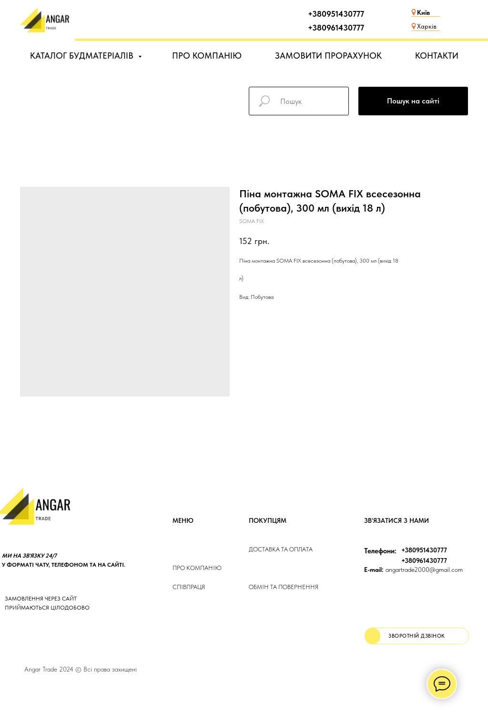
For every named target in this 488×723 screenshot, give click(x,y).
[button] (417, 636)
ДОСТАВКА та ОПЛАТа (281, 549)
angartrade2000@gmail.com (413, 569)
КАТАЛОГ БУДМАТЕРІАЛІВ (83, 56)
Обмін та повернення (283, 587)
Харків (427, 26)
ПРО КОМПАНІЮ (207, 56)
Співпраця (189, 587)
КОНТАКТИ (436, 56)
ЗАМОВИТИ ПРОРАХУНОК (328, 56)
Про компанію (197, 567)
